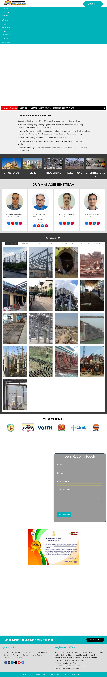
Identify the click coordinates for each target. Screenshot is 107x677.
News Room (79, 8)
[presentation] (70, 474)
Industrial (11, 210)
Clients (50, 8)
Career (69, 8)
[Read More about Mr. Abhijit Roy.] (40, 168)
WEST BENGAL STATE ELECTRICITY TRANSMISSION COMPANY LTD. (46, 74)
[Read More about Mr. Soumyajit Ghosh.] (66, 168)
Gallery (59, 8)
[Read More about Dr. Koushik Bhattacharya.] (14, 168)
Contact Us (98, 8)
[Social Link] (8, 189)
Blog (88, 8)
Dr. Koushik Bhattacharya (14, 181)
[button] (25, 8)
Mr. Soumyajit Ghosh (66, 181)
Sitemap (19, 658)
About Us (15, 8)
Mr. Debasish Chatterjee (92, 181)
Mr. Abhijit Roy (40, 181)
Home (6, 8)
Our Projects (38, 8)
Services (25, 8)
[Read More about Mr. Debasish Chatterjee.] (92, 168)
